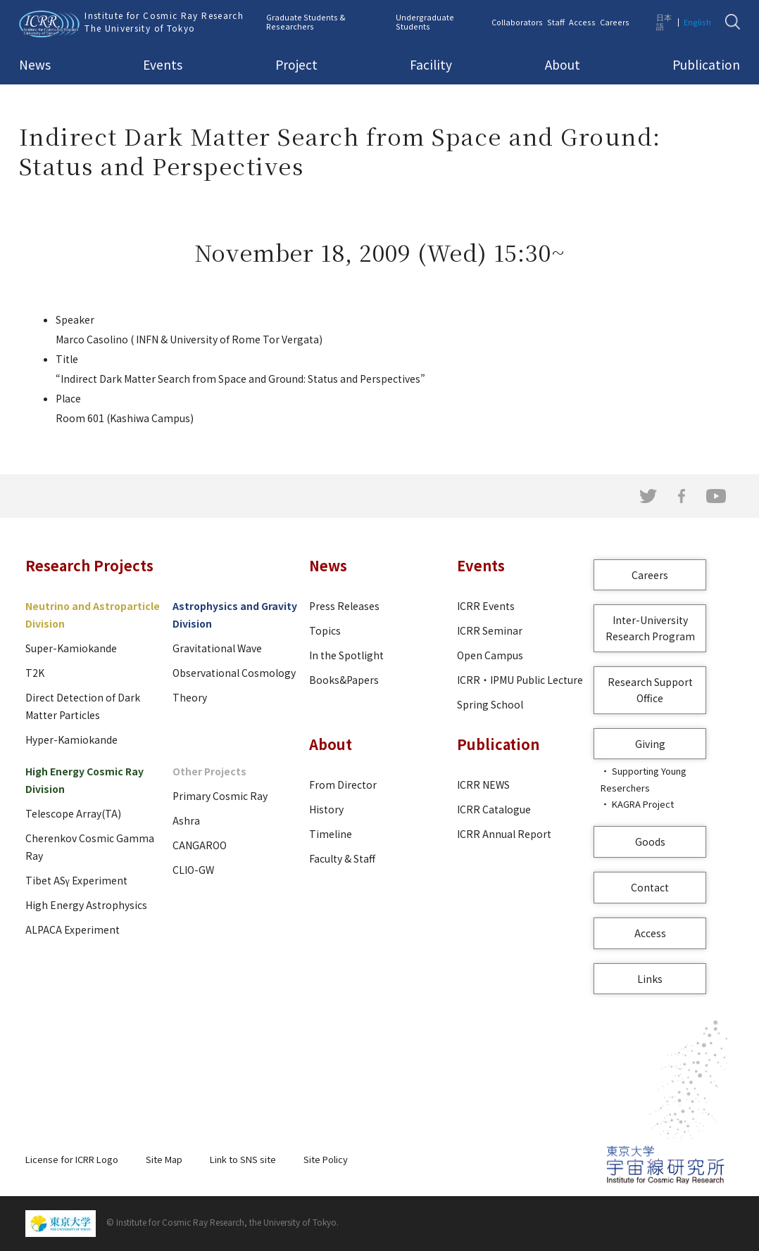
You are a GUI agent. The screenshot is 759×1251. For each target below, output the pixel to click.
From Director (343, 784)
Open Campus (490, 655)
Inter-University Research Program (650, 628)
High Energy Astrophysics (86, 905)
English (697, 21)
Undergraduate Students (425, 21)
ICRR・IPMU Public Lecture (520, 680)
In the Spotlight (346, 655)
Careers (614, 21)
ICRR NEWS (483, 784)
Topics (325, 630)
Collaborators (517, 21)
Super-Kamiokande (71, 648)
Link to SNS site (243, 1159)
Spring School (490, 704)
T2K (34, 673)
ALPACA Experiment (72, 929)
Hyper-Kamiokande (71, 739)
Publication (706, 64)
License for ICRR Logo (71, 1159)
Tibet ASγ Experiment (76, 880)
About (562, 64)
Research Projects (89, 565)
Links (650, 979)
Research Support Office (650, 690)
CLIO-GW (193, 870)
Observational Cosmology (234, 673)
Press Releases (344, 606)
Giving (650, 744)
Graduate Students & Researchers (306, 21)
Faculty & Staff (342, 858)
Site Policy (325, 1159)
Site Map (164, 1159)
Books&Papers (344, 680)
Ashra (186, 820)
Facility (431, 64)
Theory (189, 697)
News (35, 64)
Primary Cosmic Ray (220, 796)
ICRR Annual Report (504, 834)
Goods (650, 841)
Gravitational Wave (217, 648)
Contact (650, 887)
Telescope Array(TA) (73, 813)
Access (582, 21)
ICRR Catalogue (494, 809)
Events (162, 64)
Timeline (330, 834)
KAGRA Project (643, 804)
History (326, 809)
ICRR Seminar (489, 630)
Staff (556, 21)
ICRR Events (486, 606)
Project (296, 64)
